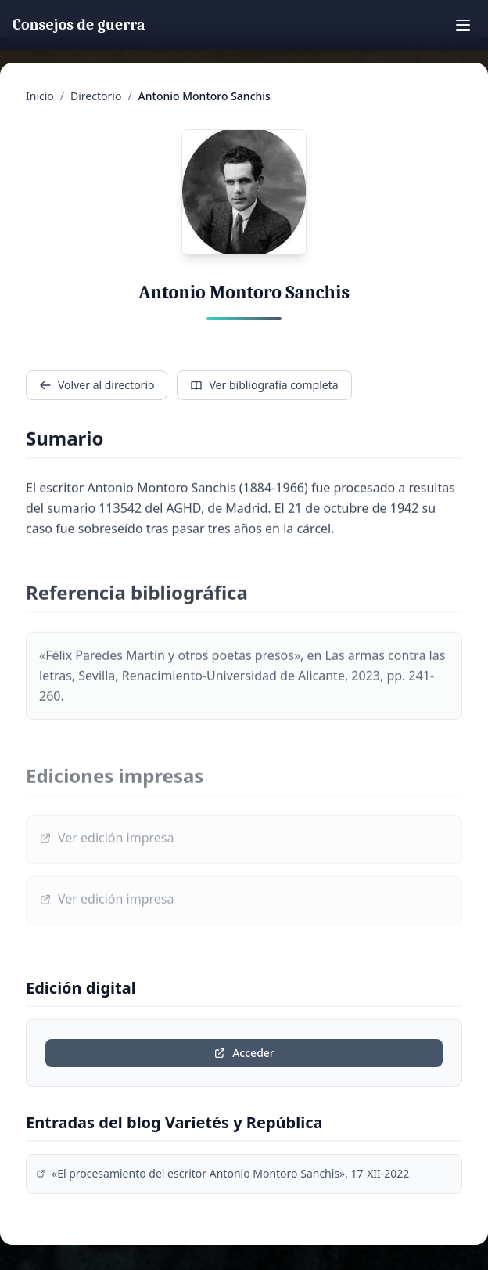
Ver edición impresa (106, 841)
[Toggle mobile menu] (462, 25)
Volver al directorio (96, 384)
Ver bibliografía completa (264, 384)
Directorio (95, 95)
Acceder (244, 1052)
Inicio (40, 95)
